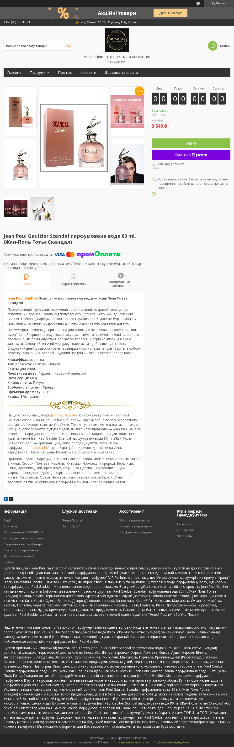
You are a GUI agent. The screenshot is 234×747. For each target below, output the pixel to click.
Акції (7, 520)
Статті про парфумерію (21, 550)
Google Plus (186, 530)
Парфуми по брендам (135, 532)
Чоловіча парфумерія (135, 526)
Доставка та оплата (121, 72)
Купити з (191, 155)
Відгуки (9, 562)
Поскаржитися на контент (132, 742)
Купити (191, 143)
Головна (14, 72)
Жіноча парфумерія (134, 520)
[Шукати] (69, 46)
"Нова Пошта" (72, 520)
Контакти (88, 72)
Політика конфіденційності (172, 742)
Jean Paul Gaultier (22, 298)
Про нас (65, 72)
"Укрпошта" (71, 526)
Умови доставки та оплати (24, 538)
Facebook (184, 524)
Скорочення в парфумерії (23, 544)
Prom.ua (141, 738)
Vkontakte (184, 536)
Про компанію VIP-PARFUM (23, 532)
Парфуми (38, 72)
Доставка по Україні (19, 556)
